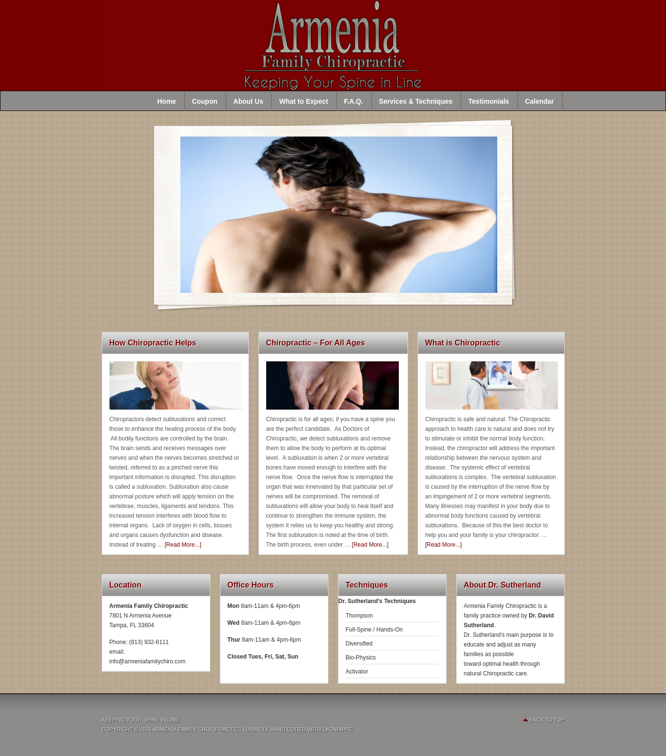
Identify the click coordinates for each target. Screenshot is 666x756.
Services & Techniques (415, 101)
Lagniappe (338, 729)
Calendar (539, 101)
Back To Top (546, 720)
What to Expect (303, 101)
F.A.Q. (353, 101)
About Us (248, 101)
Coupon (204, 101)
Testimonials (488, 101)
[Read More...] (182, 544)
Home (166, 101)
